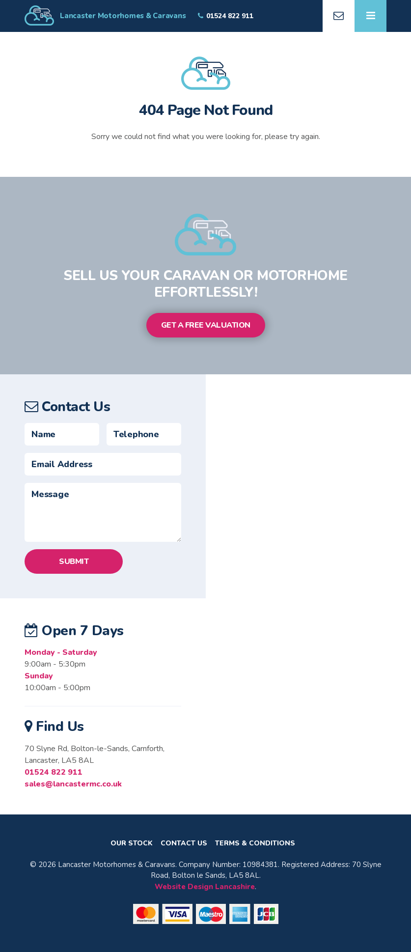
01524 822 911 (53, 772)
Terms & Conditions (255, 843)
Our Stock (131, 843)
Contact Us (184, 843)
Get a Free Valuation (205, 325)
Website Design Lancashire (205, 887)
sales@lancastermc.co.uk (73, 784)
